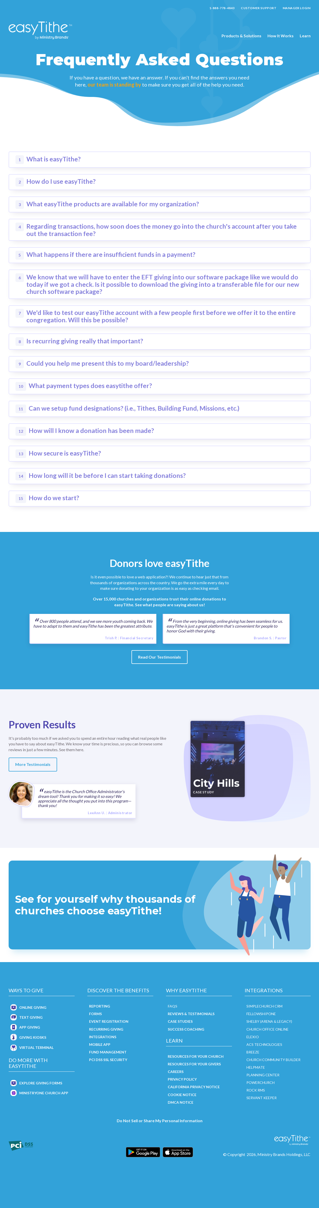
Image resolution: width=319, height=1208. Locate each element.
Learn (305, 35)
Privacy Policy (182, 1079)
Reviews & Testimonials (191, 1014)
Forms (95, 1014)
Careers (175, 1071)
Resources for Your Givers (194, 1064)
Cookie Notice (182, 1095)
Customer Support (259, 8)
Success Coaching (186, 1029)
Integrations (102, 1037)
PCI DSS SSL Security (108, 1060)
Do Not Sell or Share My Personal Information (160, 1120)
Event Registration (108, 1021)
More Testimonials (33, 764)
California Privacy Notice (194, 1087)
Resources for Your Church (196, 1056)
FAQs (172, 1006)
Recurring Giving (106, 1029)
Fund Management (108, 1052)
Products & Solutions (241, 35)
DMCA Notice (180, 1102)
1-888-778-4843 (222, 8)
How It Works (280, 35)
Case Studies (180, 1021)
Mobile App (99, 1044)
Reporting (99, 1006)
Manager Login (297, 8)
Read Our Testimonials (159, 657)
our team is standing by (114, 84)
